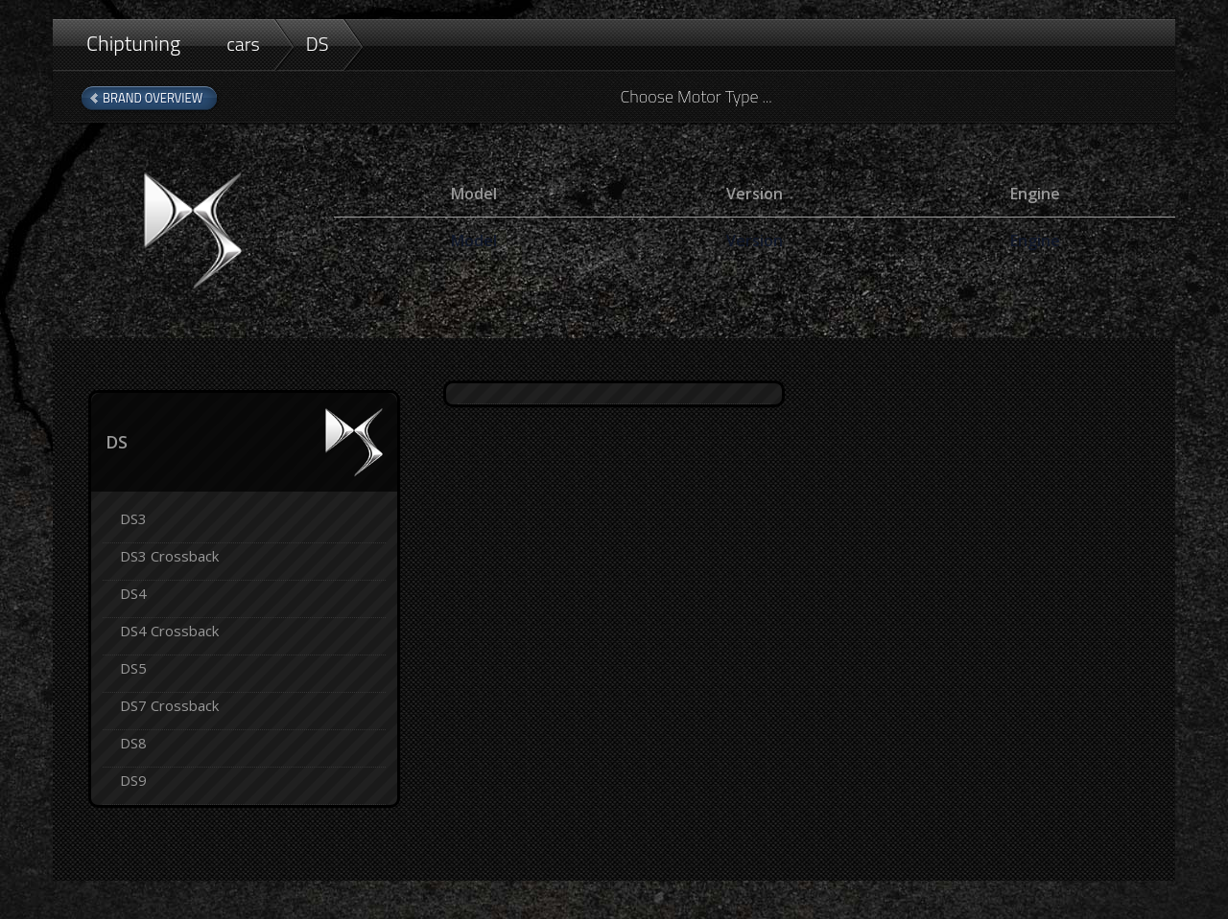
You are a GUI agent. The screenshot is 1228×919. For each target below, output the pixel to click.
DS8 (133, 742)
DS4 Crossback (169, 630)
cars (243, 43)
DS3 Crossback (169, 555)
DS (317, 43)
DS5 (133, 668)
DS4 (133, 593)
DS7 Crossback (169, 705)
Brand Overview (152, 97)
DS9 (133, 780)
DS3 (133, 518)
